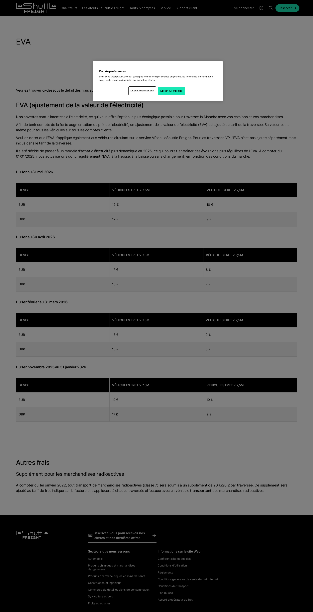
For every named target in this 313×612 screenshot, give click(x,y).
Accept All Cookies (171, 90)
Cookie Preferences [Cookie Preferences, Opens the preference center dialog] (142, 90)
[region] (158, 81)
